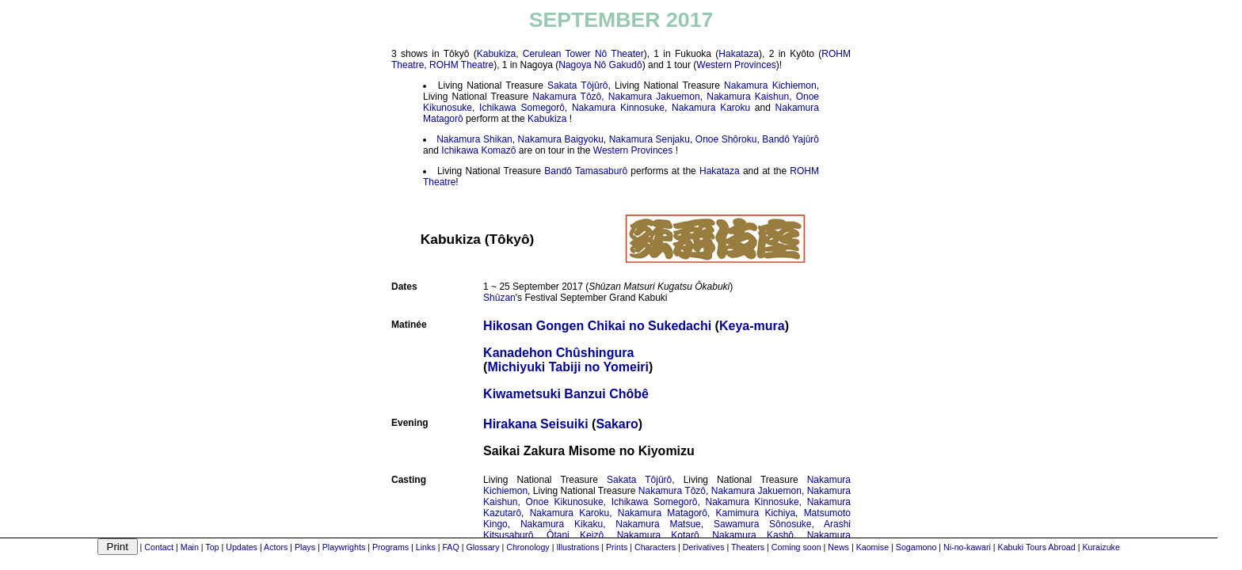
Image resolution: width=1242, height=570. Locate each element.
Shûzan (499, 297)
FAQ (450, 547)
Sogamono (916, 547)
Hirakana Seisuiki (536, 424)
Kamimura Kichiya (756, 513)
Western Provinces (735, 64)
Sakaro (617, 424)
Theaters (747, 547)
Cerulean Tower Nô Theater (583, 53)
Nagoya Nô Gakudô (600, 64)
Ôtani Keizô (575, 535)
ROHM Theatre (461, 64)
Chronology (528, 547)
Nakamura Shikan (474, 139)
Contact (158, 547)
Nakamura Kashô (753, 535)
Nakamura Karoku (711, 107)
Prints (616, 547)
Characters (655, 547)
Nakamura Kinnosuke (618, 107)
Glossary (482, 547)
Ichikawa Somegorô (522, 107)
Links (426, 547)
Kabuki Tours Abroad (1037, 547)
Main (190, 547)
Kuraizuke (1100, 547)
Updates (241, 547)
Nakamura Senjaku (649, 139)
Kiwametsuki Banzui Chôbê (566, 394)
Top (212, 547)
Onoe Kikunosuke (565, 501)
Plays (305, 547)
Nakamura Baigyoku (561, 139)
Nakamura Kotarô (658, 535)
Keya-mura (752, 325)
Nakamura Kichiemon (770, 85)
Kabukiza (496, 53)
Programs (390, 547)
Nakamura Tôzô (566, 96)
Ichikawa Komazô (478, 150)
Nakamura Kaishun (748, 96)
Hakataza (738, 53)
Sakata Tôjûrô (577, 85)
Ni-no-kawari (967, 547)
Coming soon (796, 547)
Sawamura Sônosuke (763, 524)
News (838, 547)
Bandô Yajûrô (790, 139)
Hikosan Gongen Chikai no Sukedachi (597, 325)
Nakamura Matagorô (662, 513)
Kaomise (872, 547)
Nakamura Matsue (658, 524)
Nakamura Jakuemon (654, 96)
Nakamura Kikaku (561, 524)
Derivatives (704, 547)
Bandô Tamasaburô (585, 171)
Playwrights (343, 547)
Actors (276, 547)
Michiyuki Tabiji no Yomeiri (568, 367)
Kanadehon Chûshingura (558, 352)
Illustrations (577, 547)
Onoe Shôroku (726, 139)
